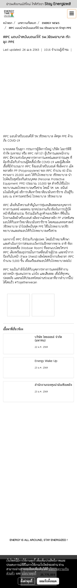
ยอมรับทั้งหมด (48, 581)
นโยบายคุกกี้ (29, 573)
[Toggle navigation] (71, 13)
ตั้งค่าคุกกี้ (26, 581)
